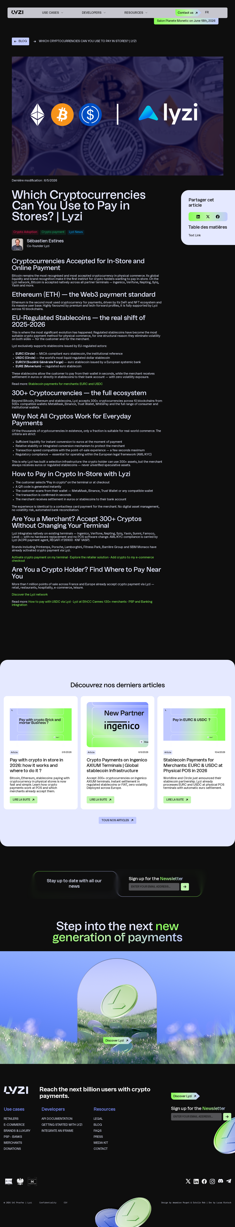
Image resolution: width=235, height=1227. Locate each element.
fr (207, 12)
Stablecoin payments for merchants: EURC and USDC (65, 384)
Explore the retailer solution (89, 557)
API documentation (57, 1119)
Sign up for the (156, 879)
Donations (12, 1149)
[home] (17, 12)
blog (98, 1125)
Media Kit (101, 1143)
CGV (65, 1202)
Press (98, 1137)
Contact (101, 1149)
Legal (98, 1119)
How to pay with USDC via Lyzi (49, 602)
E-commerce (14, 1125)
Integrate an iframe (57, 1131)
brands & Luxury (17, 1131)
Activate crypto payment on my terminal (40, 557)
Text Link (195, 235)
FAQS (98, 1131)
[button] (52, 12)
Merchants (13, 1143)
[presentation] (199, 1129)
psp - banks (13, 1137)
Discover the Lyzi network (30, 594)
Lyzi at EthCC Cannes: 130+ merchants (100, 602)
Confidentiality (47, 1202)
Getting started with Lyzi (62, 1125)
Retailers (11, 1119)
